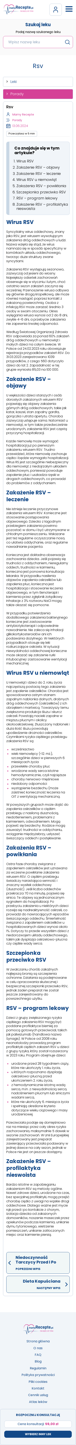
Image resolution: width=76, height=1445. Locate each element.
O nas (38, 1348)
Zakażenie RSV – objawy (38, 167)
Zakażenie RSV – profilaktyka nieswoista (42, 206)
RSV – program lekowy (37, 198)
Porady (17, 93)
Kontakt (38, 1388)
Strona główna (38, 1341)
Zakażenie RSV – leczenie (38, 173)
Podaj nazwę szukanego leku (38, 32)
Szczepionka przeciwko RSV (41, 192)
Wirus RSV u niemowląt (36, 179)
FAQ (38, 1354)
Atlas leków (38, 1402)
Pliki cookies (38, 1381)
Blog (38, 1361)
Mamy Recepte (23, 114)
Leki (13, 81)
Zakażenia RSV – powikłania (41, 185)
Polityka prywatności (38, 1375)
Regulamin (38, 1368)
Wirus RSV (25, 161)
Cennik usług (38, 1395)
